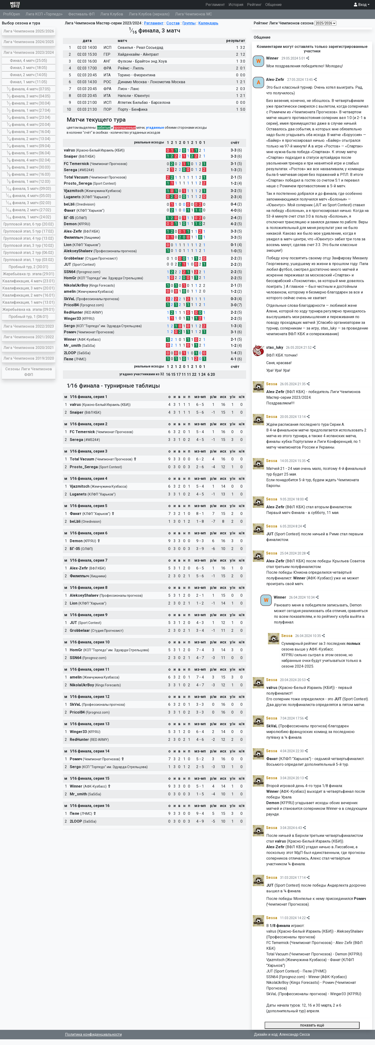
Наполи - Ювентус (134, 95)
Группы (189, 23)
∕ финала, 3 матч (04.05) (28, 96)
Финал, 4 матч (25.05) (28, 60)
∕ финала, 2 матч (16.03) (28, 174)
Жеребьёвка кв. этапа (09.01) (28, 309)
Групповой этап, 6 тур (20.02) (28, 224)
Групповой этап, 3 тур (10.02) (28, 245)
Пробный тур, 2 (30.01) (28, 267)
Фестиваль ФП (81, 14)
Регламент (216, 4)
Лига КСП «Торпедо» (44, 14)
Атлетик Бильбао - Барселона (144, 102)
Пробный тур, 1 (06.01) (28, 316)
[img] (307, 58)
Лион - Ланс (128, 89)
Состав (173, 23)
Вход (360, 4)
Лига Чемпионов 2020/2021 (28, 347)
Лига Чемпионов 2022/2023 (28, 326)
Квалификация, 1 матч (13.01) (28, 302)
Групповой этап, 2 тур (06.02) (28, 252)
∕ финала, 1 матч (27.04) (28, 110)
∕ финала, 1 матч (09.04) (28, 146)
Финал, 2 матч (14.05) (28, 75)
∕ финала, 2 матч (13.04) (28, 139)
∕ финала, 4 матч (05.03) (28, 195)
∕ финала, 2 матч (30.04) (28, 103)
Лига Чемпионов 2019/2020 (28, 358)
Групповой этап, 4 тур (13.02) (28, 238)
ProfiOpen (11, 14)
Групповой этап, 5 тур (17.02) (28, 231)
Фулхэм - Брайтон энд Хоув (142, 61)
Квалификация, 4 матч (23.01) (28, 281)
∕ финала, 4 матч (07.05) (28, 89)
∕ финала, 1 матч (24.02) (28, 217)
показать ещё (312, 1025)
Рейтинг (254, 4)
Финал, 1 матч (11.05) (28, 82)
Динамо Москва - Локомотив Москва (151, 82)
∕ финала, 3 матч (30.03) (28, 167)
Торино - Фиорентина (136, 75)
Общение (273, 4)
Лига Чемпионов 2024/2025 (28, 42)
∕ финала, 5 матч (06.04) (28, 153)
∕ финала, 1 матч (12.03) (28, 181)
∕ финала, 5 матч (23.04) (28, 117)
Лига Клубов (111, 14)
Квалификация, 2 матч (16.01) (28, 295)
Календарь (208, 23)
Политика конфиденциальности (93, 1034)
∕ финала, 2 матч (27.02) (28, 210)
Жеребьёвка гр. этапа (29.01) (28, 274)
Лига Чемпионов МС (193, 14)
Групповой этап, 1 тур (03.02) (28, 259)
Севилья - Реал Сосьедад (140, 47)
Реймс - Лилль (131, 68)
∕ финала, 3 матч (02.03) (28, 203)
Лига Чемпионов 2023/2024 (28, 52)
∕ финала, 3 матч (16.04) (28, 131)
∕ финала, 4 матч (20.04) (28, 124)
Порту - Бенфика (132, 109)
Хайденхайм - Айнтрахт (138, 54)
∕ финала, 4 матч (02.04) (28, 160)
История (236, 4)
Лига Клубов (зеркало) (149, 14)
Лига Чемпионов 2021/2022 (28, 337)
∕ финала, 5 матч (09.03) (28, 188)
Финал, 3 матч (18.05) (28, 67)
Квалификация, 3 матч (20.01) (28, 288)
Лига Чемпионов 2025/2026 (28, 31)
